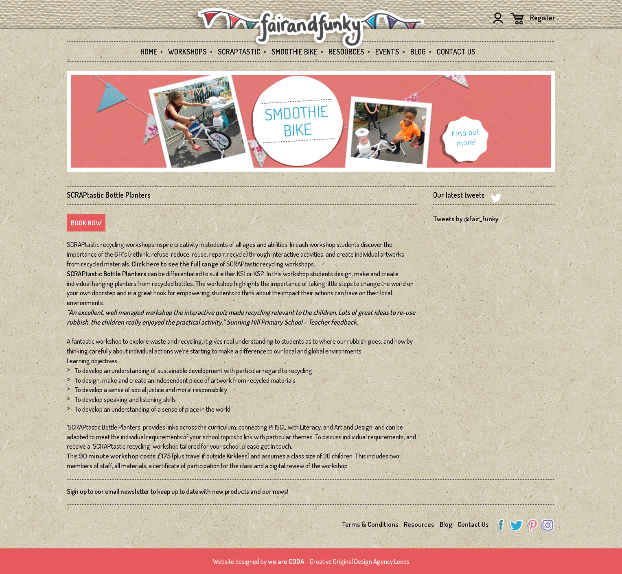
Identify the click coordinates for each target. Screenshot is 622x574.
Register (542, 17)
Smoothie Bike (295, 51)
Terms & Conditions (370, 524)
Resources (346, 51)
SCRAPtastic (239, 51)
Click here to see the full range (175, 264)
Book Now (86, 222)
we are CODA (286, 561)
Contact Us (456, 51)
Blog (418, 51)
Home (148, 51)
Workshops (187, 51)
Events (387, 51)
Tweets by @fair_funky (466, 218)
